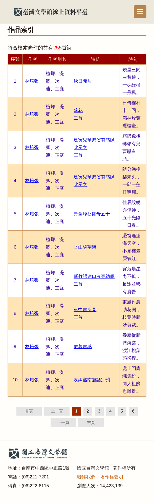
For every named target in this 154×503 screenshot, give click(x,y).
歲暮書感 (83, 346)
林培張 (32, 81)
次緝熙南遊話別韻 (92, 379)
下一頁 (63, 422)
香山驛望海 (85, 247)
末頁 (91, 422)
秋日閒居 (83, 81)
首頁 (29, 411)
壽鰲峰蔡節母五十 (92, 213)
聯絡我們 (86, 476)
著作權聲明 (111, 476)
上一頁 (57, 411)
